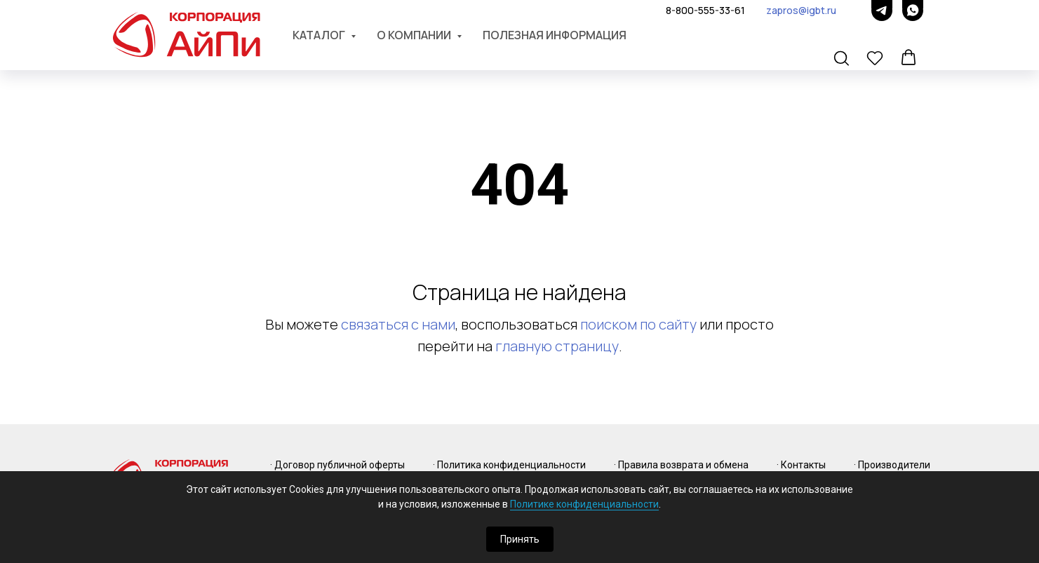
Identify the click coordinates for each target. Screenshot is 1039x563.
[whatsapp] (912, 10)
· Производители (892, 464)
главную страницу (557, 346)
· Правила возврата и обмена (681, 464)
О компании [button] (415, 35)
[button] (842, 59)
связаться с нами (398, 324)
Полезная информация (554, 35)
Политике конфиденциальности (584, 504)
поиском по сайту (638, 324)
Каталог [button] (320, 35)
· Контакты (801, 464)
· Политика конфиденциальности (509, 464)
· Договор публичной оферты (337, 464)
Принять (519, 539)
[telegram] (881, 10)
